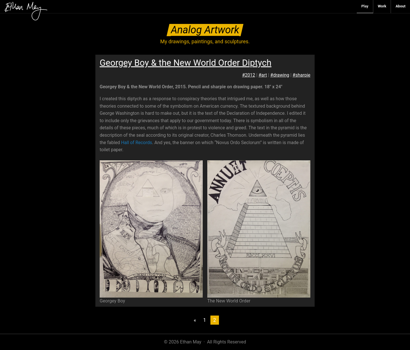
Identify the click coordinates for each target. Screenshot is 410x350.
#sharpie (301, 75)
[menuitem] (365, 6)
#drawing (279, 75)
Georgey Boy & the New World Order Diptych (185, 63)
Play (364, 6)
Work (382, 6)
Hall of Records (136, 142)
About (400, 6)
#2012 (248, 75)
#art (263, 75)
